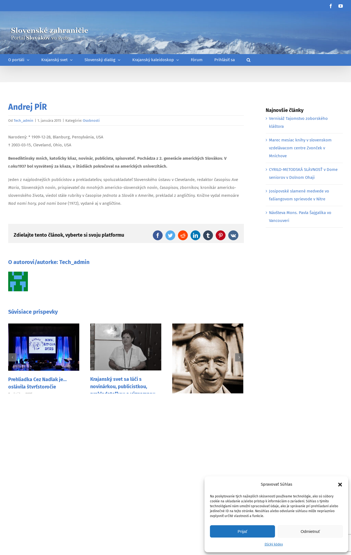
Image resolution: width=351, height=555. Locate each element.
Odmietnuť (310, 531)
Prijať (242, 531)
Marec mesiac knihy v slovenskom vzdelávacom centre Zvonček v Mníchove (300, 148)
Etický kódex (274, 544)
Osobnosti (91, 120)
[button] (340, 484)
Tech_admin (23, 120)
